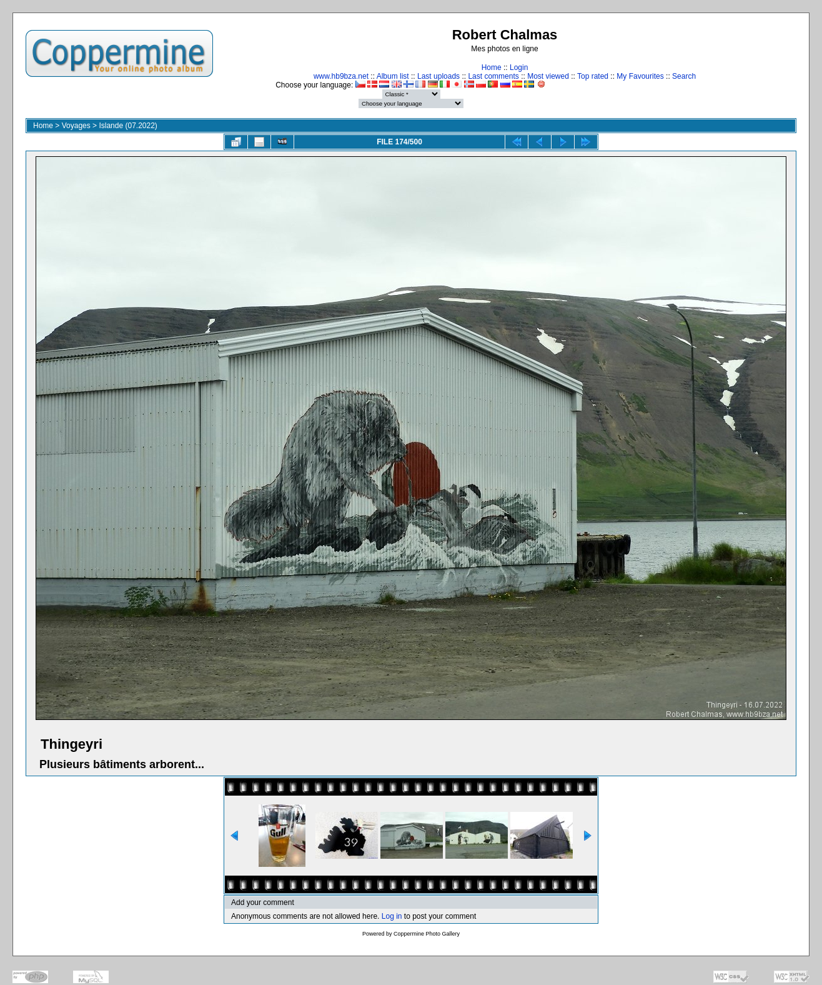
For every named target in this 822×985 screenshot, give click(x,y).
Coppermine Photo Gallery (427, 934)
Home (492, 67)
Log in (392, 916)
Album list (393, 76)
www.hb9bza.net (341, 76)
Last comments (493, 76)
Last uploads (438, 76)
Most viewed (548, 76)
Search (684, 76)
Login (519, 67)
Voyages (76, 125)
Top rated (592, 76)
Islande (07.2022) (128, 125)
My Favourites (639, 76)
